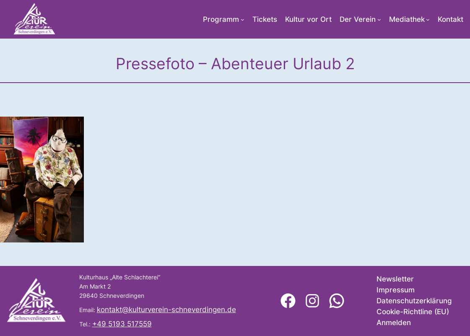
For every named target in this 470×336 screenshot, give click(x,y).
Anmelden (394, 322)
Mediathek (407, 19)
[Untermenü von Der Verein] (379, 19)
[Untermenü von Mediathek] (428, 19)
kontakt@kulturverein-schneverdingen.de (166, 309)
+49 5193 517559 (122, 324)
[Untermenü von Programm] (242, 19)
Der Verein (358, 19)
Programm (221, 19)
